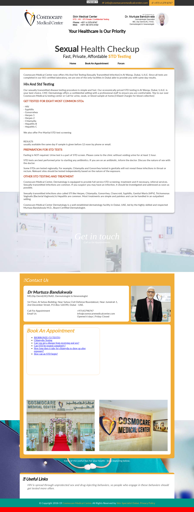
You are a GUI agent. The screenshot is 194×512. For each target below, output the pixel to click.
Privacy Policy (147, 503)
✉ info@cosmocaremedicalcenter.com (125, 2)
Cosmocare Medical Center (77, 503)
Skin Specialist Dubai (128, 503)
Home (73, 63)
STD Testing (119, 56)
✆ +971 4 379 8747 (161, 2)
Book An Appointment (97, 63)
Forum (121, 63)
